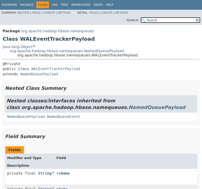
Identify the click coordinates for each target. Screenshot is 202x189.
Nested (23, 12)
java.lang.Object (18, 47)
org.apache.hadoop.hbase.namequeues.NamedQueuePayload (67, 51)
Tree (64, 5)
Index (98, 5)
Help (109, 5)
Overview (9, 5)
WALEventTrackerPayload (56, 69)
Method (64, 12)
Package (27, 5)
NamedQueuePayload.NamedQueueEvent (43, 116)
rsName (63, 173)
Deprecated (80, 5)
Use (55, 5)
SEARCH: (133, 20)
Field (36, 12)
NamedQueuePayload (39, 74)
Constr (49, 12)
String (45, 173)
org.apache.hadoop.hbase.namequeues (57, 31)
